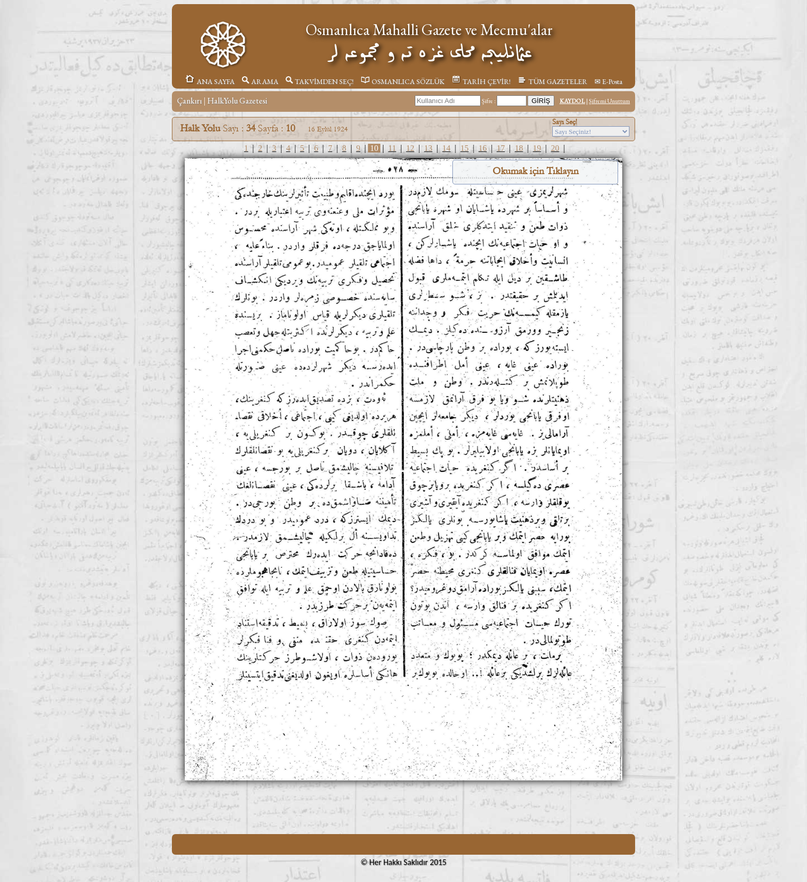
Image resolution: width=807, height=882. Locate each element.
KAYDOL (572, 101)
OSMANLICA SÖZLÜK (403, 81)
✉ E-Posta (608, 81)
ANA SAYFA (210, 81)
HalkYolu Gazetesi (237, 100)
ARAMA (260, 81)
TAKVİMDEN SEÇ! (320, 81)
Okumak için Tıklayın (535, 171)
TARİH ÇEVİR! (481, 81)
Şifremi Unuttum (609, 101)
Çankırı (189, 100)
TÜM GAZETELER (552, 81)
